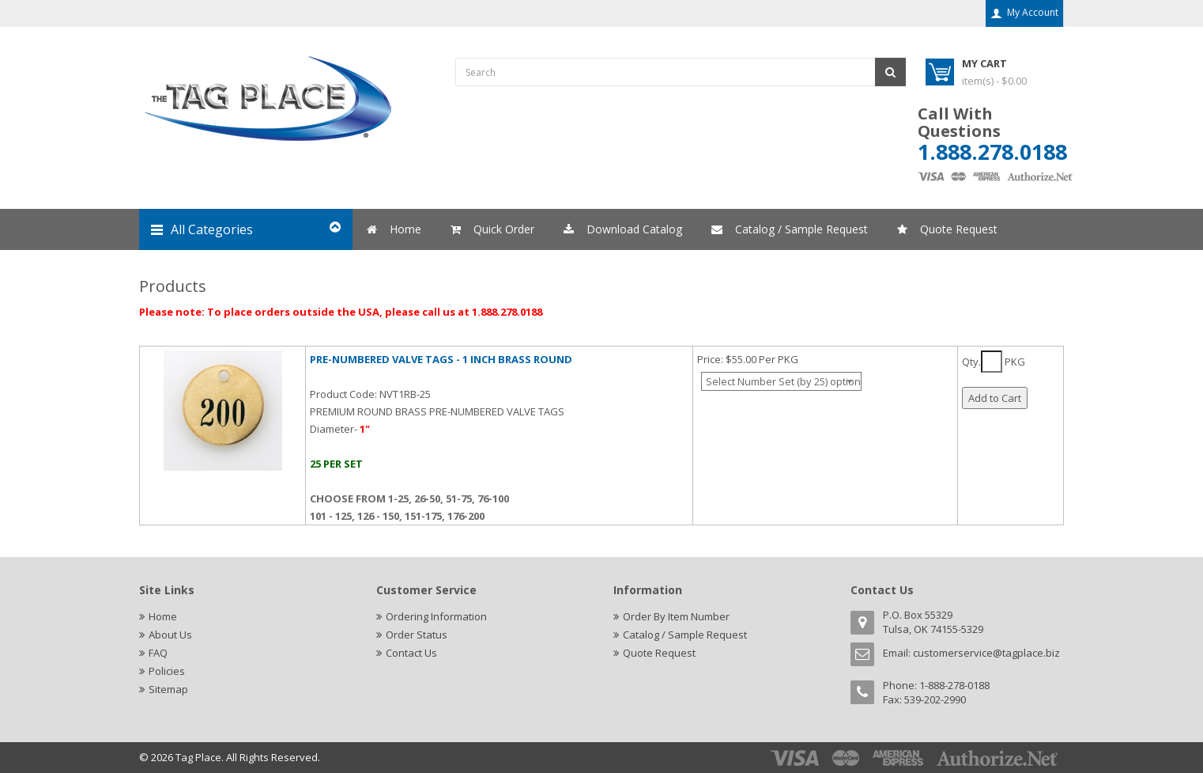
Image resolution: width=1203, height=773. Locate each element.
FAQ (158, 653)
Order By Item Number (676, 616)
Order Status (416, 634)
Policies (167, 671)
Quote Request (659, 653)
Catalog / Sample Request (685, 634)
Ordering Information (436, 616)
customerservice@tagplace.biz (986, 653)
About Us (170, 634)
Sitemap (168, 689)
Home (163, 616)
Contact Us (411, 653)
